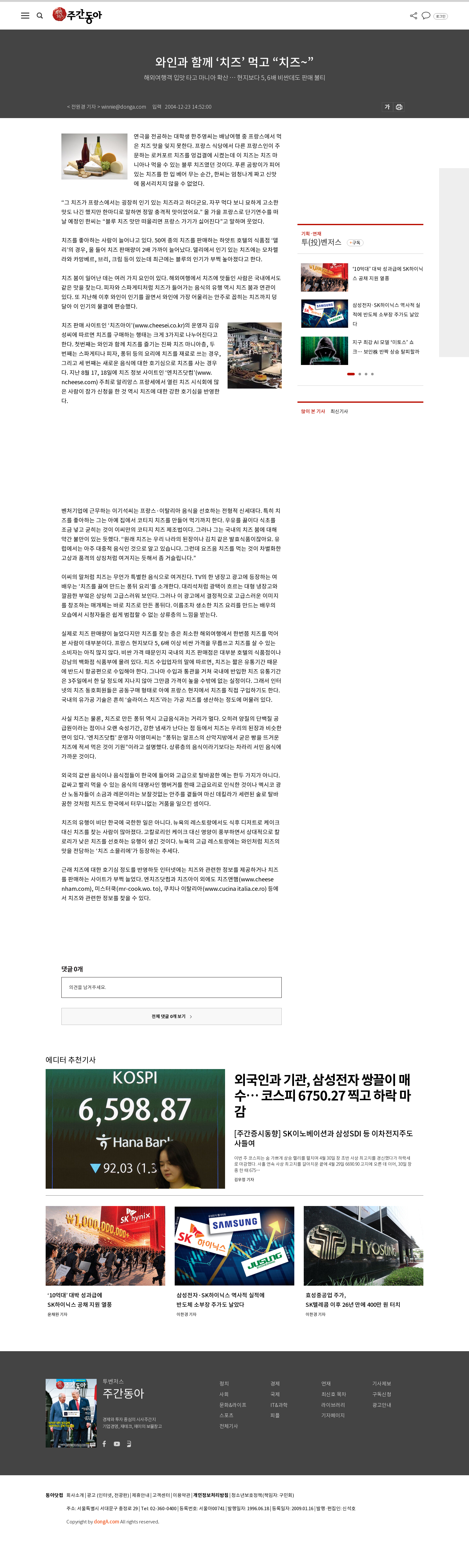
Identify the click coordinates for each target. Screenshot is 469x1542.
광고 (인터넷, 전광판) (108, 1495)
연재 (326, 1384)
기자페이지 (333, 1416)
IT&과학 (279, 1405)
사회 (224, 1394)
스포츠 (226, 1416)
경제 (275, 1384)
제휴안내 (141, 1495)
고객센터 (161, 1495)
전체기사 (228, 1426)
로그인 (440, 16)
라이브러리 (333, 1405)
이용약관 (181, 1495)
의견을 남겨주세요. (87, 987)
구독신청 (381, 1394)
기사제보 (381, 1384)
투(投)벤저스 (321, 242)
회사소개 (75, 1495)
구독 (356, 243)
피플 (275, 1416)
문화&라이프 (232, 1405)
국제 (275, 1394)
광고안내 (381, 1405)
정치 (224, 1384)
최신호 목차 (333, 1394)
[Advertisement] (155, 454)
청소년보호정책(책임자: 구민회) (262, 1495)
